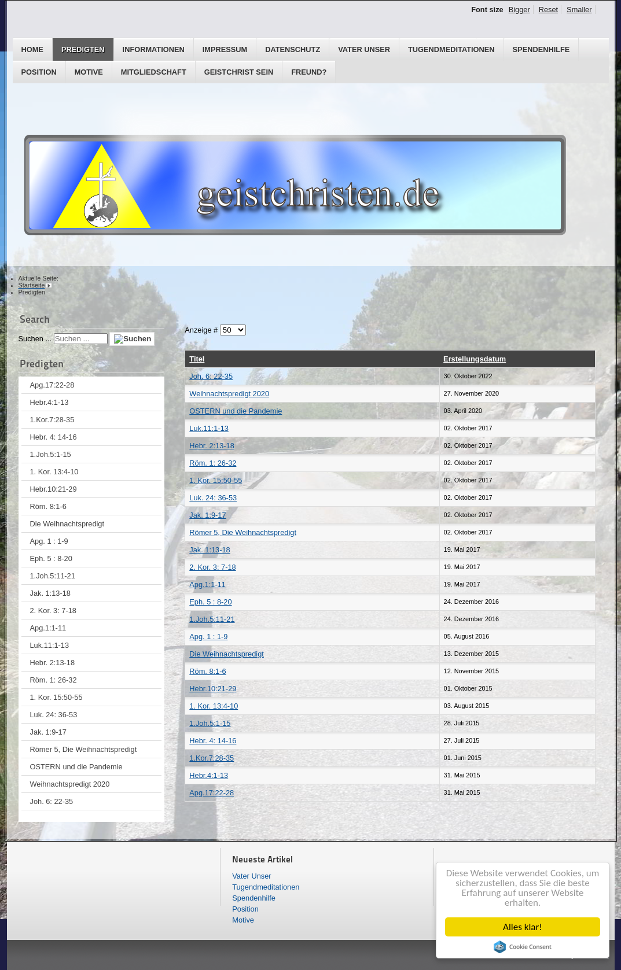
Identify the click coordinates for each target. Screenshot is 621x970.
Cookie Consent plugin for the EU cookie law (523, 947)
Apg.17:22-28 (52, 385)
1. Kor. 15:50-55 (56, 697)
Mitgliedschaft (153, 72)
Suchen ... (35, 338)
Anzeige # (202, 330)
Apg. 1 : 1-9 (49, 541)
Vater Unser (364, 49)
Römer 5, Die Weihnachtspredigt (83, 749)
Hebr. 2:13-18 (52, 662)
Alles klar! (522, 927)
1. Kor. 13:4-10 (54, 471)
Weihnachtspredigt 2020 (70, 784)
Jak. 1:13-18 (50, 593)
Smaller (579, 9)
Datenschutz (292, 49)
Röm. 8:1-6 (48, 506)
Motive (89, 72)
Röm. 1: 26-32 (53, 680)
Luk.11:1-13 (49, 645)
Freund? (308, 72)
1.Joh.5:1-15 (50, 454)
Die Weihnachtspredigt (67, 523)
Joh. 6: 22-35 (52, 801)
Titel (196, 359)
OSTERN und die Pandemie (76, 766)
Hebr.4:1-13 (49, 402)
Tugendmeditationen (451, 49)
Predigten (83, 49)
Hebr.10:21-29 (53, 489)
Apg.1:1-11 (48, 628)
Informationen (154, 49)
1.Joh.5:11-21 (52, 575)
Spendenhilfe (541, 49)
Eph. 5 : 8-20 (51, 558)
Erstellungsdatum (474, 359)
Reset (548, 9)
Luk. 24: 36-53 (54, 714)
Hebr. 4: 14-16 (53, 437)
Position (39, 72)
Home (32, 49)
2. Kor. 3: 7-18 (53, 610)
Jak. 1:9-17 (48, 732)
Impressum (225, 49)
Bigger (519, 9)
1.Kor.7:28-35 (52, 419)
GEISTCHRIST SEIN (238, 72)
